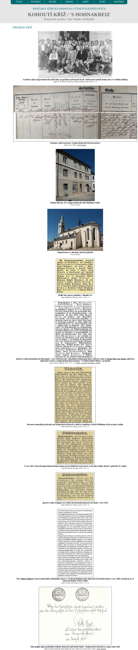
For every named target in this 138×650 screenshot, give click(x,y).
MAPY (86, 1)
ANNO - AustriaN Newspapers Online (88, 363)
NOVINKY (36, 1)
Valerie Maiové (27, 579)
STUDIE (52, 1)
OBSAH (69, 1)
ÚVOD (19, 1)
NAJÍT (102, 1)
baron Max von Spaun (116, 359)
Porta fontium (81, 145)
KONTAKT (119, 1)
